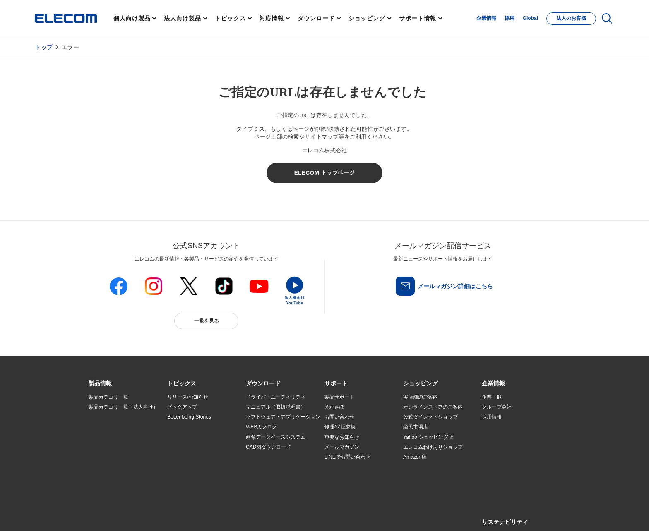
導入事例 (98, 447)
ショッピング (367, 18)
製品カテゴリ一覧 (108, 397)
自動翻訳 (352, 515)
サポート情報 (417, 18)
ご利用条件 (178, 515)
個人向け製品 (131, 18)
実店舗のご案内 (420, 397)
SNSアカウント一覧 (107, 515)
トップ (44, 47)
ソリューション (106, 437)
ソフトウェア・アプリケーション (283, 417)
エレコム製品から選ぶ (192, 457)
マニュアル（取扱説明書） (275, 407)
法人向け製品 (182, 18)
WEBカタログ (261, 427)
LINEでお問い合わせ (347, 457)
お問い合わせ (339, 417)
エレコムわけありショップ (433, 447)
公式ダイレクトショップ (430, 417)
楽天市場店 (415, 427)
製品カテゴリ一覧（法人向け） (123, 407)
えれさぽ (334, 407)
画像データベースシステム (275, 437)
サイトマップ (147, 515)
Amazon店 (414, 457)
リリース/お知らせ (187, 397)
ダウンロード (316, 18)
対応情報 (272, 18)
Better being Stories (189, 417)
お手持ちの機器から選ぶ (194, 447)
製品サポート (339, 397)
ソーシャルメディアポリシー (275, 515)
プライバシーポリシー (218, 515)
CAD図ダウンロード (268, 447)
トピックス (230, 18)
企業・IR (492, 397)
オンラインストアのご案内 (433, 407)
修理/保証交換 (340, 427)
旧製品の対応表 (184, 477)
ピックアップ (182, 407)
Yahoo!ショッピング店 (428, 437)
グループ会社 (497, 407)
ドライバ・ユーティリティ (275, 397)
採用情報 (492, 417)
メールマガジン (341, 447)
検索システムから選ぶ (192, 467)
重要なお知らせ (341, 437)
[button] (181, 384)
